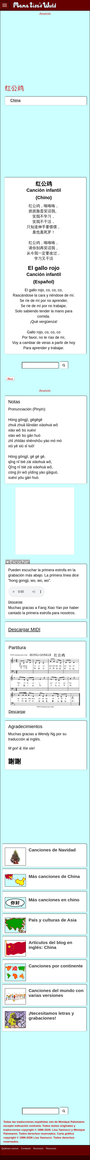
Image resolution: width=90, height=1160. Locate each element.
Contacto (26, 1148)
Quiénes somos (10, 1148)
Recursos (51, 1148)
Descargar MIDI (24, 629)
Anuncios (38, 1148)
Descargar (15, 602)
